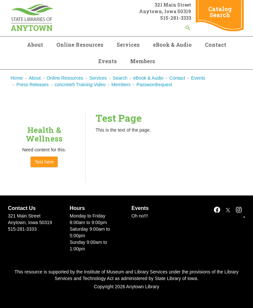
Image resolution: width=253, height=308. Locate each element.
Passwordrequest (154, 84)
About (35, 44)
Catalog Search (220, 12)
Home (17, 78)
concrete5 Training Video (80, 84)
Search (120, 78)
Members (142, 61)
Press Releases (32, 84)
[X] (228, 210)
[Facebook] (217, 210)
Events (107, 61)
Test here (44, 162)
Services (128, 44)
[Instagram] (239, 210)
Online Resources (79, 44)
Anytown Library (142, 286)
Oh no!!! (139, 215)
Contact (215, 44)
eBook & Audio (172, 44)
